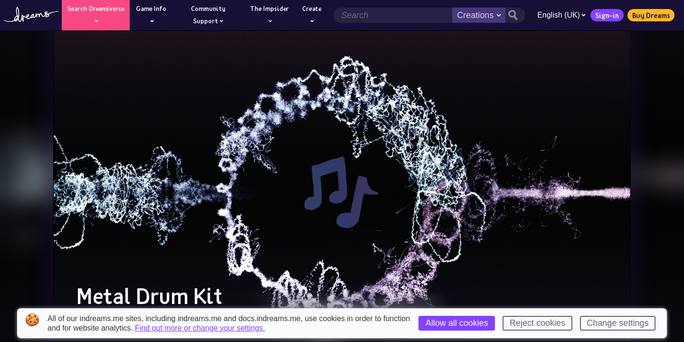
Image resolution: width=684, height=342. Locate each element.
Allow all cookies (457, 323)
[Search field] (392, 15)
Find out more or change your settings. (200, 328)
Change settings (617, 323)
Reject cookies (537, 323)
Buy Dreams (650, 15)
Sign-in (606, 15)
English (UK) (561, 15)
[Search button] (515, 15)
